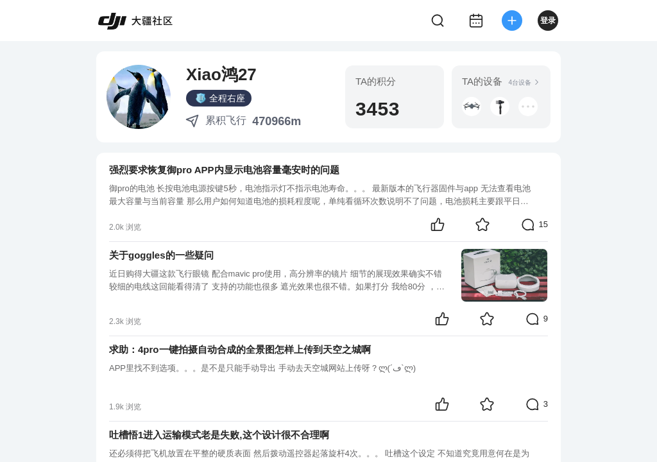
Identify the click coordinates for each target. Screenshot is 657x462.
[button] (471, 106)
